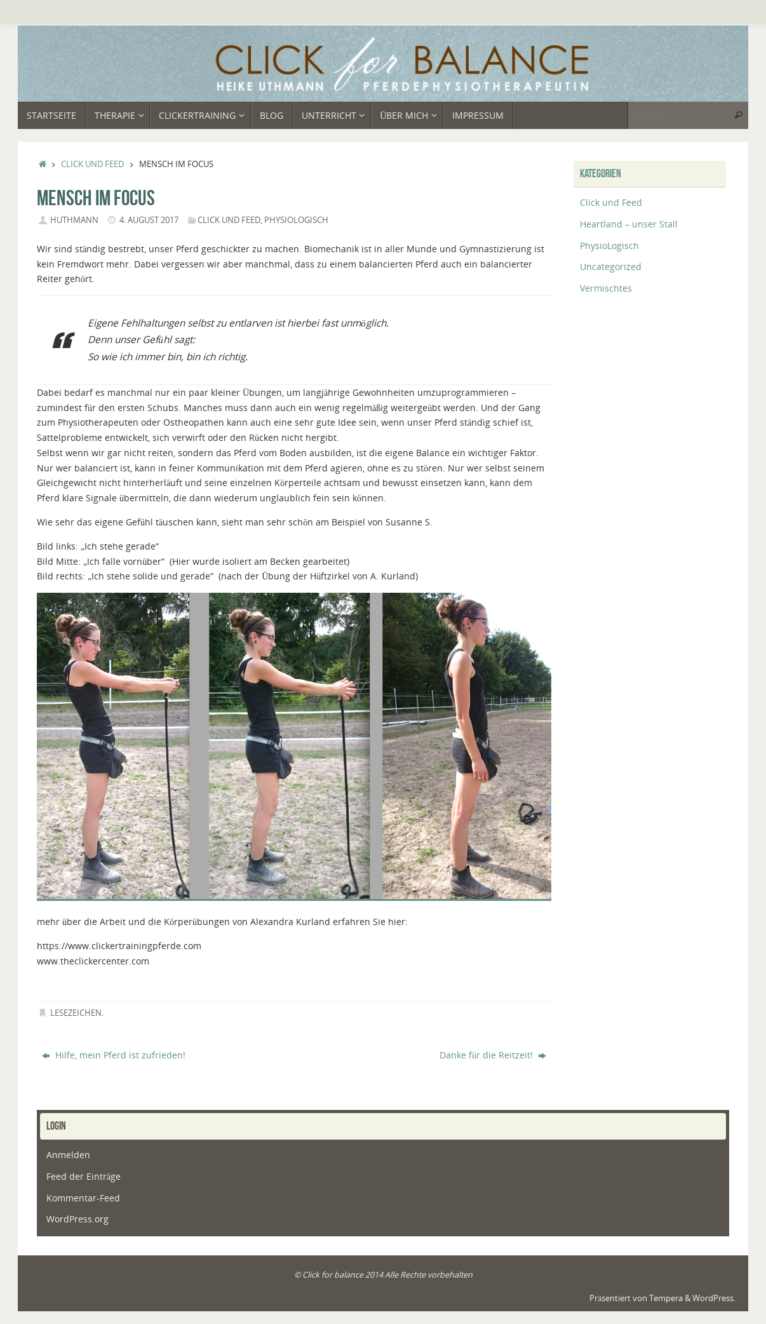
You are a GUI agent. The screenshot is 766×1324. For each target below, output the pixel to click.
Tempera (666, 1298)
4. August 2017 (148, 220)
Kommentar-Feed (83, 1198)
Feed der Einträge (83, 1176)
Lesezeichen (76, 1013)
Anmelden (68, 1155)
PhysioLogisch (296, 220)
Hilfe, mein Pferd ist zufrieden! (113, 1055)
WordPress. (714, 1298)
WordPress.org (77, 1219)
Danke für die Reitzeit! (493, 1055)
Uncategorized (611, 266)
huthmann (74, 220)
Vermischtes (606, 288)
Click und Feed (92, 164)
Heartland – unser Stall (629, 224)
